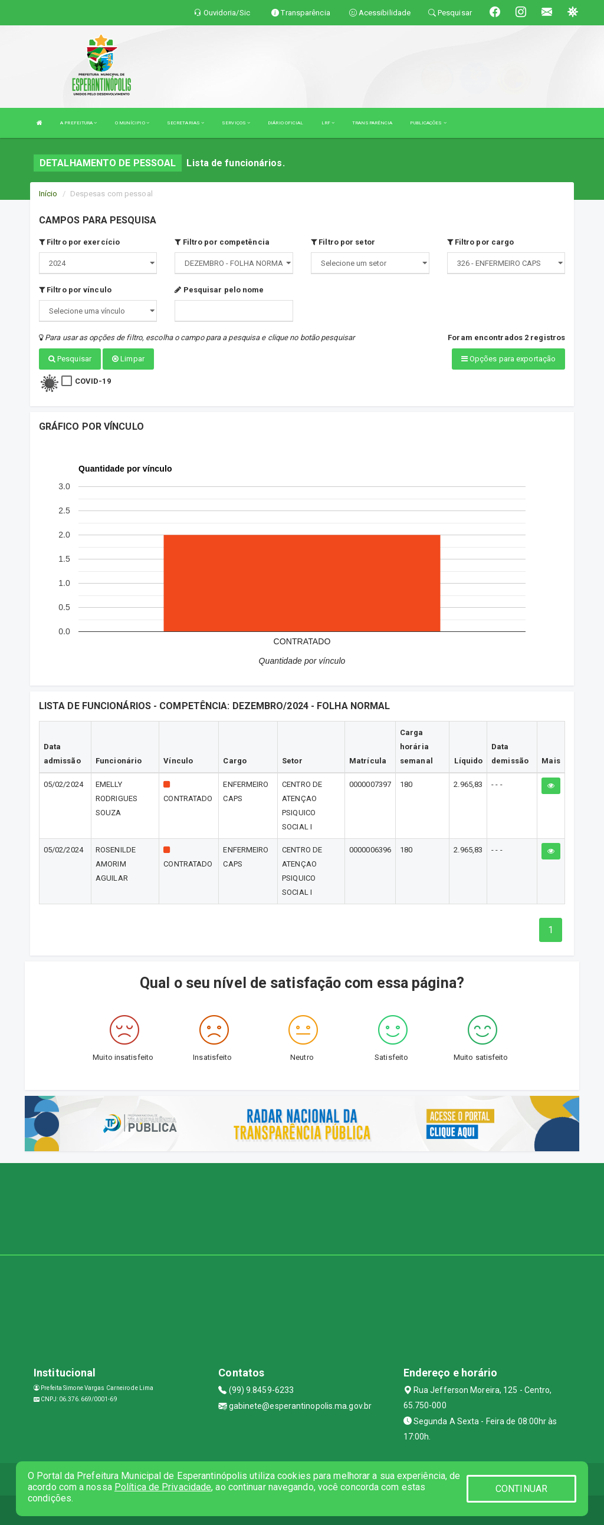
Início (48, 193)
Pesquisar (69, 358)
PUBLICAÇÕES (428, 123)
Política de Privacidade (162, 1487)
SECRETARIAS (185, 123)
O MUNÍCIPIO (132, 123)
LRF (328, 123)
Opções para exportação (508, 358)
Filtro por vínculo (75, 289)
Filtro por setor (343, 242)
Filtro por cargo (480, 242)
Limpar (128, 358)
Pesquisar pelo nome (219, 289)
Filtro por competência (222, 242)
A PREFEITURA (78, 123)
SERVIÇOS (236, 123)
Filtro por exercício (79, 242)
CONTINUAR (521, 1488)
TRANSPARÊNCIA (372, 123)
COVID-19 (93, 381)
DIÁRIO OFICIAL (285, 123)
